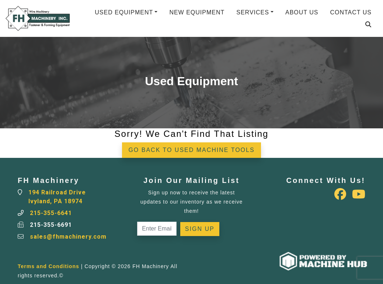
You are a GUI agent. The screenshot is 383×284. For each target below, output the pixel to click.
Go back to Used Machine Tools (191, 150)
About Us (301, 12)
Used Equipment (124, 12)
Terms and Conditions (48, 266)
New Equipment (196, 12)
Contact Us (351, 12)
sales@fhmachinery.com (68, 236)
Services (252, 12)
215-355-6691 (51, 224)
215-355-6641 (51, 213)
